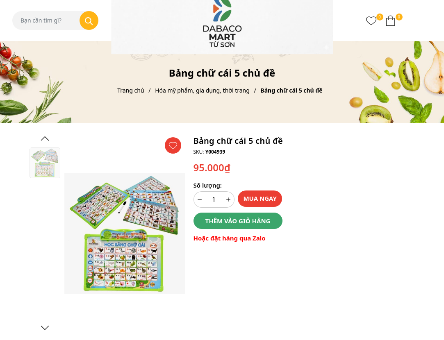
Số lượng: (208, 185)
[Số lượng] (214, 199)
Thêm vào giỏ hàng (238, 221)
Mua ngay (260, 198)
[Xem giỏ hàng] (390, 20)
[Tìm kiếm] (89, 20)
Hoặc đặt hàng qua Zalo (230, 238)
